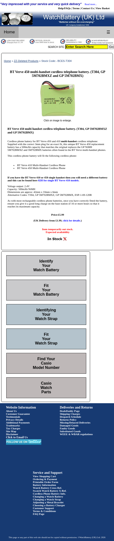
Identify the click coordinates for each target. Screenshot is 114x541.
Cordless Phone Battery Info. (49, 493)
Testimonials (13, 416)
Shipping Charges (70, 413)
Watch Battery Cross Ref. (47, 487)
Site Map (11, 431)
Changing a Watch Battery (48, 496)
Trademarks (13, 425)
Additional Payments (18, 422)
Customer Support (43, 508)
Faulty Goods (67, 428)
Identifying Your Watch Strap (46, 314)
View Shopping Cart (44, 476)
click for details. (72, 220)
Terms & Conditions (44, 511)
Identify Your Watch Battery (46, 265)
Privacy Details (14, 419)
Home (9, 32)
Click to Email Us (17, 437)
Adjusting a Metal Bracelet (48, 502)
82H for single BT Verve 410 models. (58, 180)
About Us (11, 410)
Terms (76, 8)
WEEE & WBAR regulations (76, 434)
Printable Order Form (45, 482)
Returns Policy (68, 419)
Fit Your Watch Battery (46, 290)
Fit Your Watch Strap (46, 338)
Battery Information (44, 484)
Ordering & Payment (45, 479)
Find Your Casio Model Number (46, 363)
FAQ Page (38, 513)
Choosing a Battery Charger (49, 505)
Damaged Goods (69, 425)
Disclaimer (12, 434)
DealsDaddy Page (69, 410)
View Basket (103, 8)
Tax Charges (13, 428)
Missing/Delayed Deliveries (75, 422)
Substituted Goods (70, 431)
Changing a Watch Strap (47, 499)
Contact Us (87, 8)
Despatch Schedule (70, 416)
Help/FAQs (64, 8)
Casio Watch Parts (46, 387)
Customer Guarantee (18, 413)
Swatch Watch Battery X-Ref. (49, 490)
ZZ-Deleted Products (26, 60)
